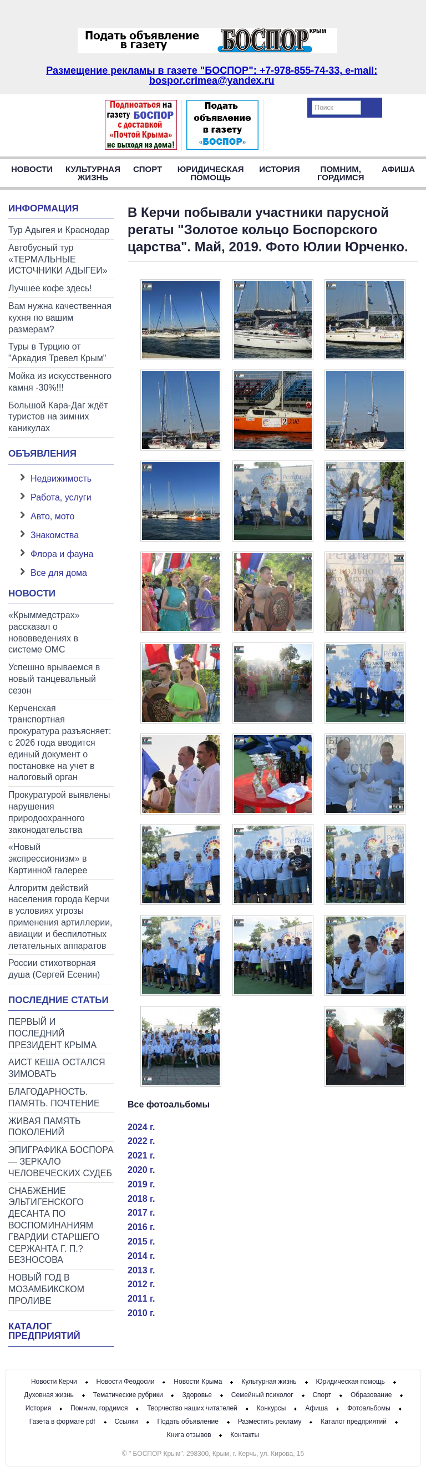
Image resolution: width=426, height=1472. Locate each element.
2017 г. (141, 1212)
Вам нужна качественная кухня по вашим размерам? (59, 317)
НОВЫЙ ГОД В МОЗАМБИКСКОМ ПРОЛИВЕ (46, 1289)
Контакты (244, 1435)
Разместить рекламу (270, 1421)
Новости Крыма (198, 1381)
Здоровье (197, 1395)
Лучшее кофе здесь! (50, 288)
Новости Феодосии (126, 1381)
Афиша (398, 169)
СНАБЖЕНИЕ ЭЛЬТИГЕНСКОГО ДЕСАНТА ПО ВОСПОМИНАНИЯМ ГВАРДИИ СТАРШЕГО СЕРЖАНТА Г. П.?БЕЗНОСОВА (54, 1225)
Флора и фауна (62, 554)
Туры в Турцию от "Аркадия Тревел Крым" (57, 352)
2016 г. (141, 1227)
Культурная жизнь (92, 173)
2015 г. (141, 1241)
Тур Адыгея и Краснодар (58, 230)
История (279, 169)
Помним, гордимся (340, 173)
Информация (43, 208)
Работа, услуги (61, 497)
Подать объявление (187, 1421)
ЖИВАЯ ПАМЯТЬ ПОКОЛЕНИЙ (44, 1126)
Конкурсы (271, 1408)
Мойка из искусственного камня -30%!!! (59, 381)
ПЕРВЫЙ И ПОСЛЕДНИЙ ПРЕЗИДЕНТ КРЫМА (52, 1033)
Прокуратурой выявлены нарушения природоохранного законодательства (59, 812)
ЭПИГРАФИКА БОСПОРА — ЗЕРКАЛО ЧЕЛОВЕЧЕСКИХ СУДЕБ (61, 1161)
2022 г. (141, 1141)
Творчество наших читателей (192, 1408)
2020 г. (141, 1170)
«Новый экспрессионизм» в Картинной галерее (47, 858)
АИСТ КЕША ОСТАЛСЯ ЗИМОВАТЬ (56, 1068)
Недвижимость (61, 478)
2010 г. (141, 1313)
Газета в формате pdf (62, 1421)
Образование (371, 1395)
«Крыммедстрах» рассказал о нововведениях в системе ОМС (44, 632)
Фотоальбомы (368, 1408)
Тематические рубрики (128, 1395)
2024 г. (141, 1127)
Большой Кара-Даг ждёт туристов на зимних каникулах (58, 417)
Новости (32, 169)
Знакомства (55, 535)
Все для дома (59, 573)
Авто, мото (52, 516)
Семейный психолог (262, 1395)
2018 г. (141, 1198)
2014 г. (141, 1256)
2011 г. (141, 1298)
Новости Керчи (54, 1381)
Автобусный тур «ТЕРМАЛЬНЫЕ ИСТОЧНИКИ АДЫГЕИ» (58, 259)
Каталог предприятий (44, 1331)
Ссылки (126, 1421)
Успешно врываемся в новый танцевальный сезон (54, 678)
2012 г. (141, 1284)
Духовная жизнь (49, 1395)
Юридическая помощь (211, 173)
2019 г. (141, 1184)
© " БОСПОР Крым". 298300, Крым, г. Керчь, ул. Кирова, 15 (213, 1454)
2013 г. (141, 1270)
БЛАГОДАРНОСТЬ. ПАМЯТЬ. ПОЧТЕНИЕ (54, 1097)
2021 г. (141, 1155)
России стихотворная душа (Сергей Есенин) (54, 968)
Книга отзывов (189, 1435)
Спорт (147, 169)
